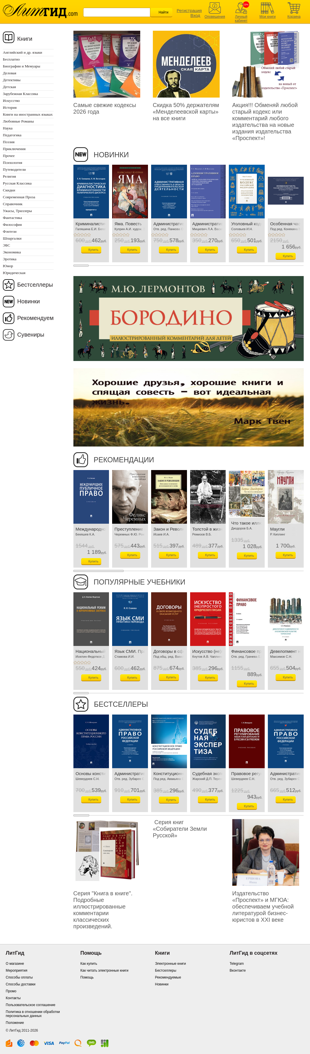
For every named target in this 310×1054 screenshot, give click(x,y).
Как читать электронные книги (104, 970)
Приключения (14, 149)
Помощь (86, 977)
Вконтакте (238, 970)
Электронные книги (170, 964)
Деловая (9, 73)
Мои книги (268, 17)
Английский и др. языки (22, 52)
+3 (82, 234)
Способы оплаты (19, 977)
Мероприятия (16, 970)
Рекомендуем (35, 318)
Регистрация (189, 10)
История (10, 107)
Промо (11, 991)
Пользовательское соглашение (30, 1005)
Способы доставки (21, 984)
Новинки (28, 301)
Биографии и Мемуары (21, 66)
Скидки (9, 190)
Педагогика (12, 135)
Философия (12, 224)
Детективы (11, 80)
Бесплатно (11, 59)
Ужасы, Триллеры (17, 211)
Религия (9, 176)
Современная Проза (19, 197)
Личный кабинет (241, 19)
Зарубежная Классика (20, 94)
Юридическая (14, 273)
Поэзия (9, 142)
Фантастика (12, 218)
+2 (78, 234)
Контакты (13, 998)
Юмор (8, 266)
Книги (24, 39)
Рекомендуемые (168, 977)
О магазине (15, 964)
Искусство (11, 100)
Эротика (9, 259)
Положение (15, 1023)
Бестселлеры (35, 285)
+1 (75, 234)
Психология (12, 162)
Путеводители (14, 169)
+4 (85, 234)
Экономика (12, 252)
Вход (195, 15)
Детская (9, 87)
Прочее (9, 156)
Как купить (88, 964)
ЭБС (6, 245)
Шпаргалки (12, 238)
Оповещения (214, 17)
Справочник (13, 204)
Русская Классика (17, 183)
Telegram (237, 964)
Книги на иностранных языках (28, 114)
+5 (89, 234)
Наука (8, 128)
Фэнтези (10, 231)
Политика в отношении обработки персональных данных (33, 1014)
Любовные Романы (18, 121)
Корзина (294, 17)
